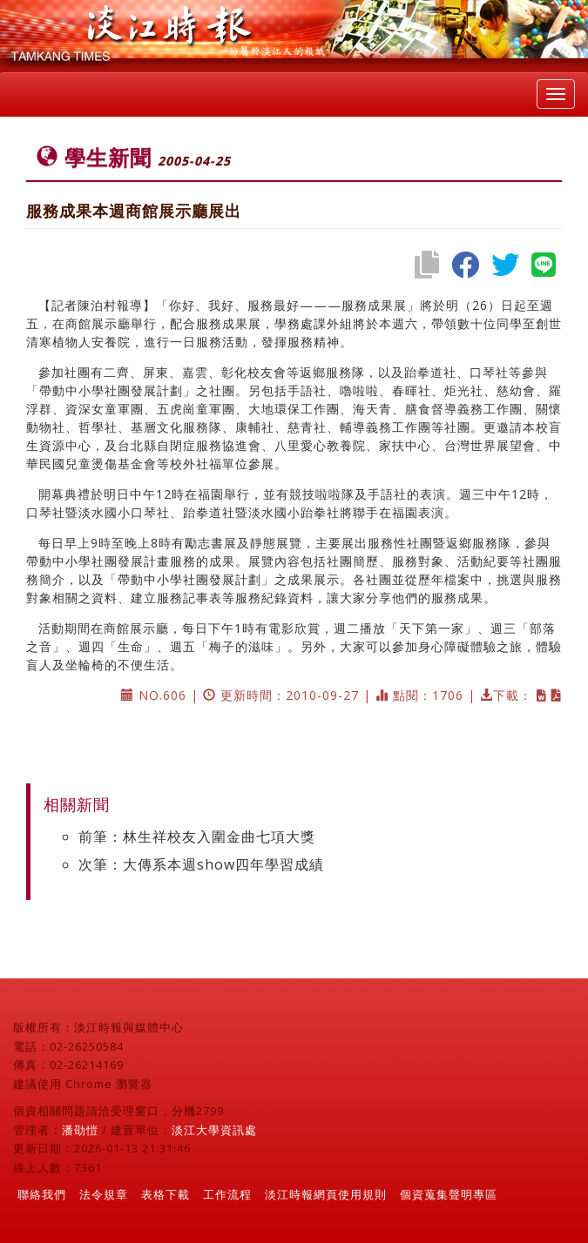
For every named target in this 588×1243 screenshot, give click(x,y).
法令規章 (103, 1194)
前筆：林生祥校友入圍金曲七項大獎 (196, 836)
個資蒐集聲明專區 (448, 1194)
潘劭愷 (80, 1130)
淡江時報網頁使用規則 (326, 1194)
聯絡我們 (41, 1194)
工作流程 (227, 1194)
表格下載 (165, 1194)
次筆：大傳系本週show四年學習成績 (201, 864)
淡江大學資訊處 (214, 1130)
